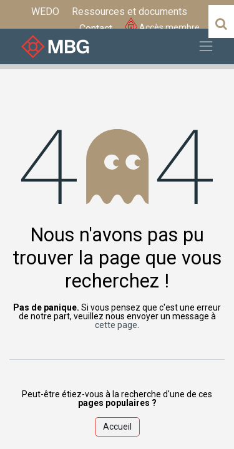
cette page (116, 325)
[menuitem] (45, 12)
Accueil (117, 427)
